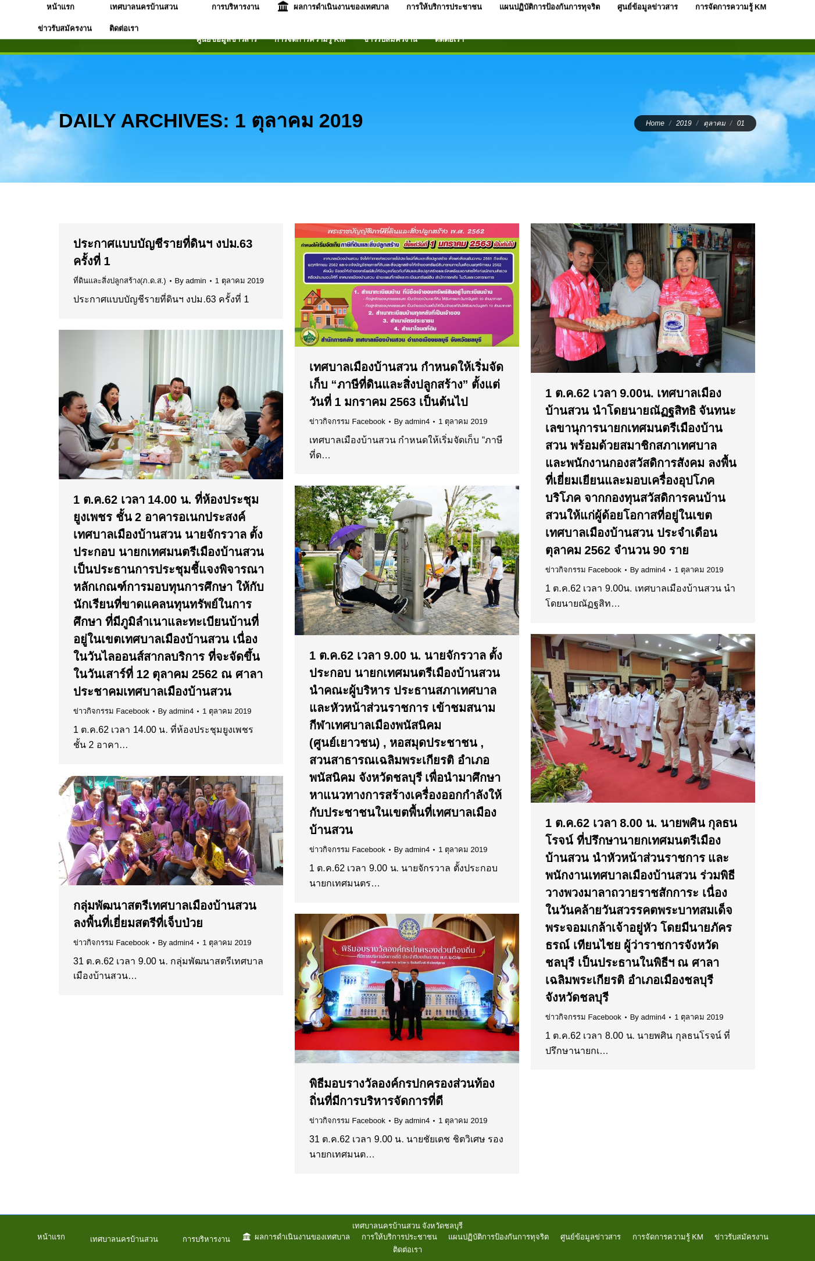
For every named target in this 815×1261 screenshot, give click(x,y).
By (190, 280)
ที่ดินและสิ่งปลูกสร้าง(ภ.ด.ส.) (119, 280)
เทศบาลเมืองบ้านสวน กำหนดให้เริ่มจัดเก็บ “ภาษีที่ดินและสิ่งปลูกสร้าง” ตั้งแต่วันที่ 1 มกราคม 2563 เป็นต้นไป (406, 384)
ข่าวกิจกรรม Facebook (347, 421)
